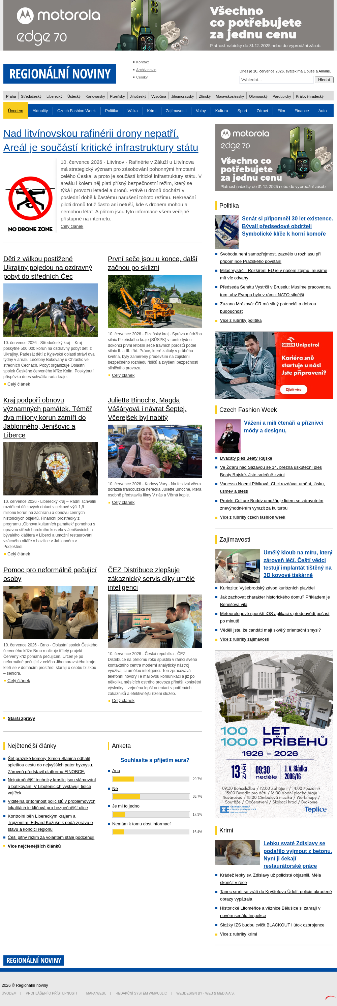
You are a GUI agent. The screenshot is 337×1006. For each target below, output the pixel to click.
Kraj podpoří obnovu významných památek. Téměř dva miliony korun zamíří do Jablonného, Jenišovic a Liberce (47, 417)
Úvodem (15, 111)
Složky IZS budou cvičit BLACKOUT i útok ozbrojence (272, 924)
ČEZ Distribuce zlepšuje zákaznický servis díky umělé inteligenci (151, 578)
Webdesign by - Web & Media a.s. (205, 993)
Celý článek (72, 226)
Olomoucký (258, 96)
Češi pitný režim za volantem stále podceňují (51, 837)
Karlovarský (95, 96)
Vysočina (158, 96)
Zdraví (262, 111)
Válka (133, 111)
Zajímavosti (176, 111)
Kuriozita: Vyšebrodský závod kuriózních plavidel (267, 587)
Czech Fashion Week (76, 111)
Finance (302, 111)
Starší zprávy (21, 718)
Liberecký (54, 96)
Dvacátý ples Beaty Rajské (246, 458)
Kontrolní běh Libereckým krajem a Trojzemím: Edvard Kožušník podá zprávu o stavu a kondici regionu (50, 823)
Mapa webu (96, 993)
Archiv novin (146, 70)
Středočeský (31, 96)
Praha (11, 96)
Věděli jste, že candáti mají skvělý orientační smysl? (270, 630)
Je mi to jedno (126, 806)
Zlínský (205, 96)
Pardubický (282, 96)
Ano (116, 770)
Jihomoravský (182, 96)
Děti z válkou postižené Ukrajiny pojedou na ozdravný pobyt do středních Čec (47, 267)
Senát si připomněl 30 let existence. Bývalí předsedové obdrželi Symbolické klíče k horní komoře (287, 226)
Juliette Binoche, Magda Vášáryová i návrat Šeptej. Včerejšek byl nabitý (147, 408)
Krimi (151, 111)
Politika (111, 111)
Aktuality (40, 111)
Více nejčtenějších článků (34, 846)
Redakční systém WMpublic (141, 993)
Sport (242, 111)
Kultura (221, 111)
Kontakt (142, 62)
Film (281, 111)
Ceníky (142, 77)
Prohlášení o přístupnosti (51, 993)
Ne (115, 788)
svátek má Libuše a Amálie (308, 71)
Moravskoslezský (230, 96)
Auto (322, 111)
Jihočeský (138, 96)
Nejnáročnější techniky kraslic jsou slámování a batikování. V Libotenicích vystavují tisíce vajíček (52, 786)
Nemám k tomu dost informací (141, 823)
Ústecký (74, 96)
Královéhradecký (310, 96)
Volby (201, 111)
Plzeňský (117, 96)
